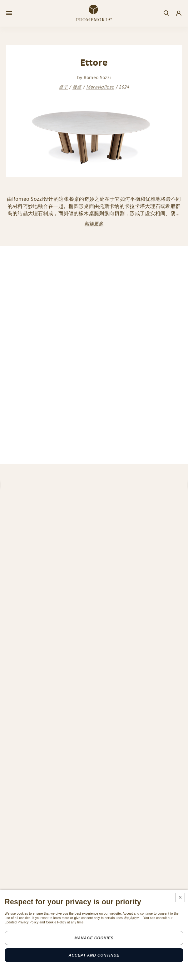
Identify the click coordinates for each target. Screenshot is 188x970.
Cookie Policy (56, 922)
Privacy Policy (28, 922)
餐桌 (77, 87)
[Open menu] (9, 13)
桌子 (63, 87)
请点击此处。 (133, 918)
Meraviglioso (100, 87)
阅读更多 (94, 223)
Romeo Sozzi (97, 77)
